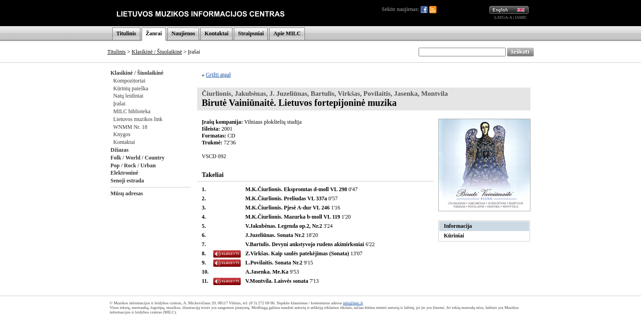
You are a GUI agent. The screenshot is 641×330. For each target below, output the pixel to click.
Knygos (121, 134)
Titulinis (126, 33)
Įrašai (119, 103)
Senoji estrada (127, 180)
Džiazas (119, 150)
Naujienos (183, 33)
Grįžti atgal (218, 75)
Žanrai (154, 33)
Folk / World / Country (138, 157)
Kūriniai (454, 235)
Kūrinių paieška (130, 88)
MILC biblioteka (131, 111)
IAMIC (521, 17)
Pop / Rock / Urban (133, 165)
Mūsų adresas (127, 193)
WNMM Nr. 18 (130, 127)
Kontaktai (216, 33)
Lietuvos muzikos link (137, 119)
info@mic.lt (353, 303)
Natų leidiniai (128, 96)
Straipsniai (251, 33)
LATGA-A (503, 17)
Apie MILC (287, 33)
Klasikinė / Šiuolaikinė (157, 52)
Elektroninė (124, 173)
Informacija (458, 226)
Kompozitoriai (129, 80)
